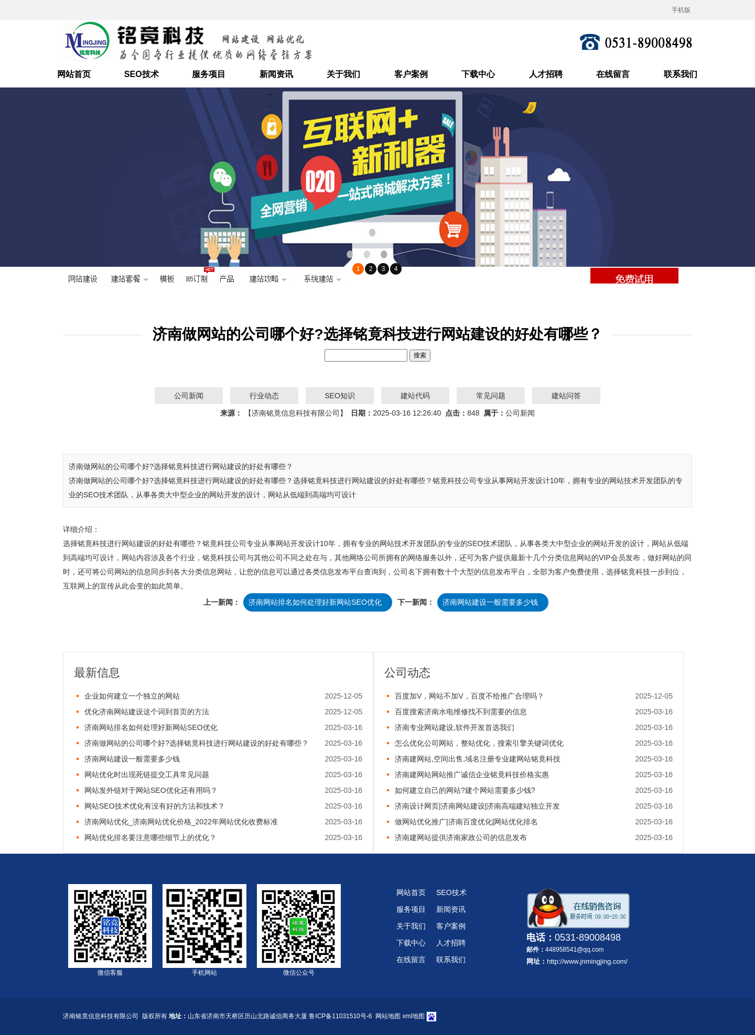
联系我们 (680, 74)
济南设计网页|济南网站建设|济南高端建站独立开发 (477, 806)
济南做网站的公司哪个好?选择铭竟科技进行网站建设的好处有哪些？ (196, 743)
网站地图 (388, 1016)
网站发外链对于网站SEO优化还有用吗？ (151, 790)
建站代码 (415, 395)
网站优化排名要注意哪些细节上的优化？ (150, 837)
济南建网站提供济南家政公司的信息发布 (461, 837)
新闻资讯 (276, 74)
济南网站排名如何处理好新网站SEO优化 (315, 602)
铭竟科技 (92, 543)
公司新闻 (188, 395)
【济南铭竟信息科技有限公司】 (295, 413)
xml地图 (413, 1016)
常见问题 (490, 395)
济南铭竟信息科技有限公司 (100, 1016)
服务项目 (208, 74)
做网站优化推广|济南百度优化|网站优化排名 (466, 822)
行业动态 (264, 395)
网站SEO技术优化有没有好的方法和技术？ (154, 806)
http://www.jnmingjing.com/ (587, 961)
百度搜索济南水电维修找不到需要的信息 (461, 711)
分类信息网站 (569, 557)
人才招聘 (546, 74)
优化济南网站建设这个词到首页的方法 (146, 711)
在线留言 (613, 74)
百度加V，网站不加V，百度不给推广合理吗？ (469, 696)
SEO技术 (141, 74)
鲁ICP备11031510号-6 (340, 1016)
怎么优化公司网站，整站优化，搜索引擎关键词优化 (479, 743)
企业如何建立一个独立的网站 (132, 696)
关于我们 (343, 74)
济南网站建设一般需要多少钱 (490, 602)
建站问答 (566, 395)
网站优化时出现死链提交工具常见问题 (146, 774)
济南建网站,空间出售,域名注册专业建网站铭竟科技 (477, 759)
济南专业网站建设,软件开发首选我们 (454, 727)
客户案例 (411, 74)
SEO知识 (340, 395)
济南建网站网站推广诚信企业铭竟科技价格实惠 (472, 774)
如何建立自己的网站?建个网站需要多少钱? (465, 790)
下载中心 (478, 74)
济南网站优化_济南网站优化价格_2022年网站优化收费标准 (181, 822)
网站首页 (74, 74)
